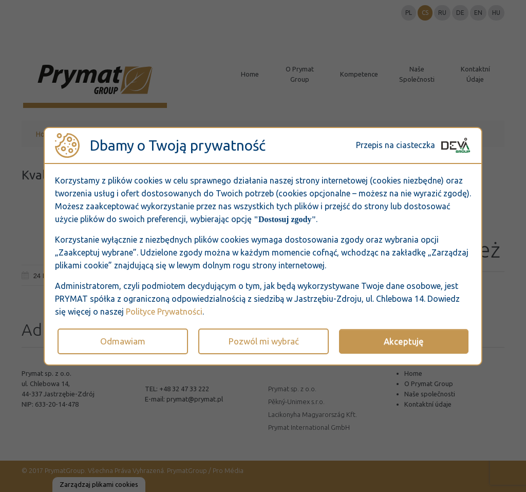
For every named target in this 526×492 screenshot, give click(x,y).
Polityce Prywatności (164, 311)
